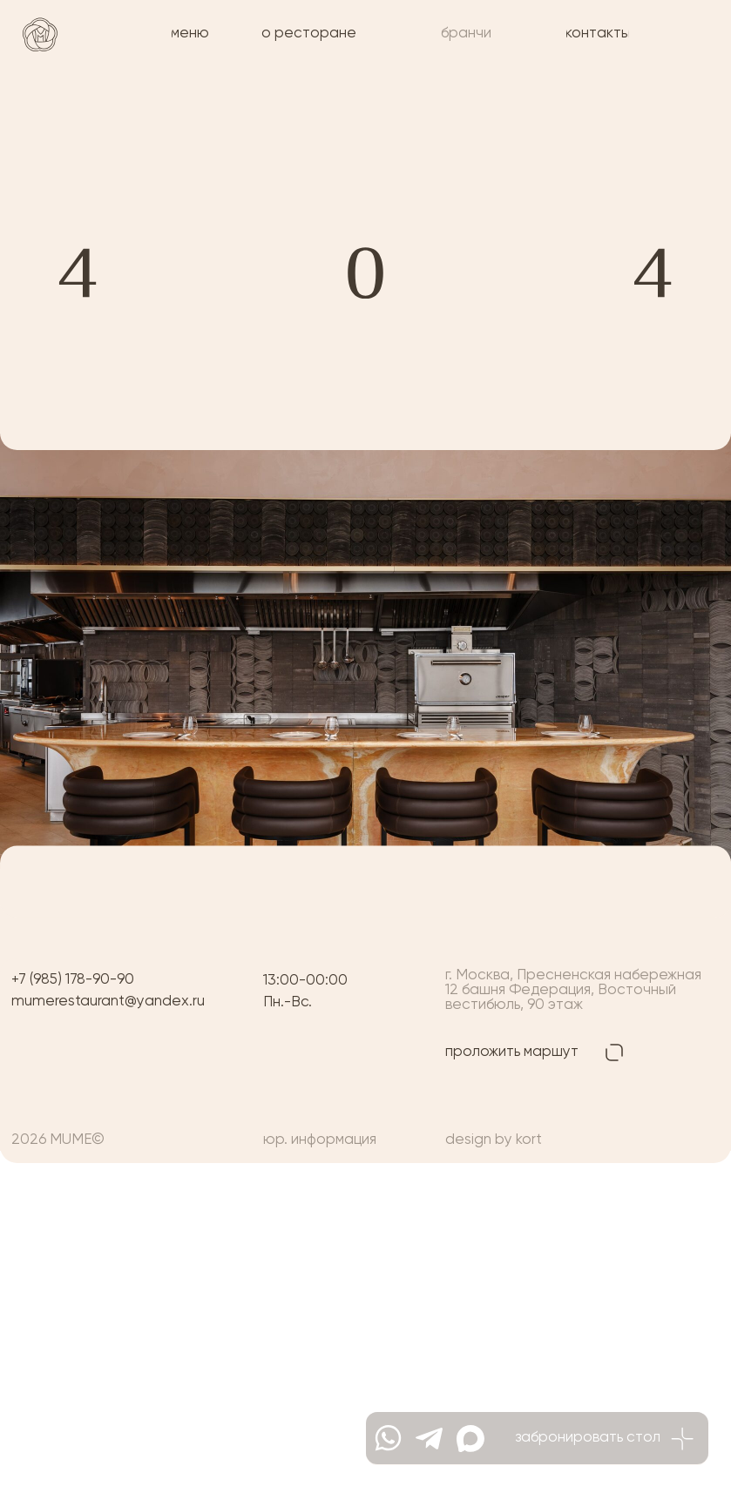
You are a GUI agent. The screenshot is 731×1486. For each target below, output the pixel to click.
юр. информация (319, 1140)
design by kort (493, 1140)
